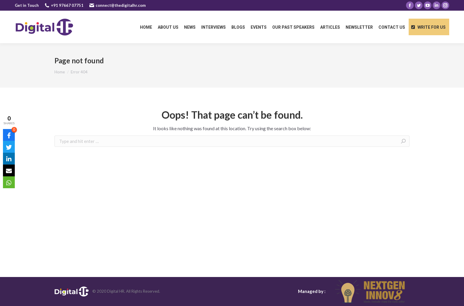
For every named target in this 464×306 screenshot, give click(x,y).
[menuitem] (146, 27)
